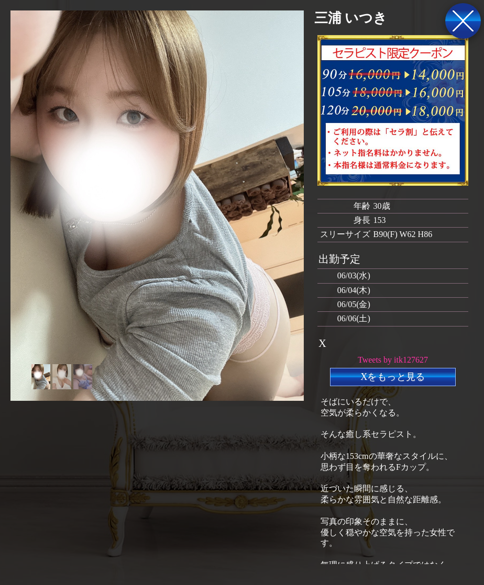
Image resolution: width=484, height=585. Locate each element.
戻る (463, 21)
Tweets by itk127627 (393, 359)
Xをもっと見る (392, 377)
